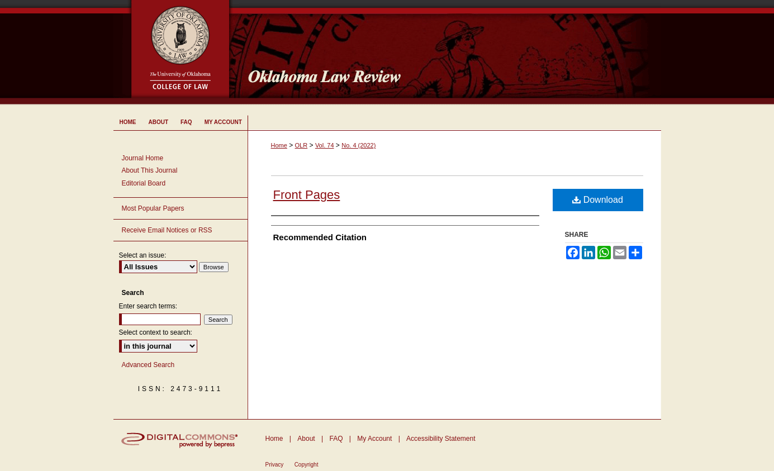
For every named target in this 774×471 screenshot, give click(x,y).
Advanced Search (148, 365)
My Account (374, 439)
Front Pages (306, 195)
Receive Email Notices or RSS (167, 230)
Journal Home (143, 158)
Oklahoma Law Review (450, 52)
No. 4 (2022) (358, 145)
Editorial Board (144, 183)
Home (279, 145)
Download (597, 199)
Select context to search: (155, 332)
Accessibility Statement (440, 439)
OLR (301, 145)
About (306, 439)
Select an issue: (143, 255)
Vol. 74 (324, 145)
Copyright (307, 465)
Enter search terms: (148, 306)
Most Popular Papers (153, 208)
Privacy (274, 465)
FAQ (336, 439)
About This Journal (150, 170)
